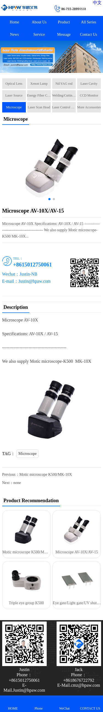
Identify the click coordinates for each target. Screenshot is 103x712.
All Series (88, 22)
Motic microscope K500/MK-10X (46, 474)
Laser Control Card (64, 107)
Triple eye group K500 (26, 603)
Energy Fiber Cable (39, 95)
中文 (97, 2)
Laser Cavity (89, 84)
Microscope (14, 107)
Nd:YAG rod (64, 84)
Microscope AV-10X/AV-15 (76, 552)
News (14, 34)
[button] (51, 68)
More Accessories (89, 107)
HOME (13, 703)
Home (14, 22)
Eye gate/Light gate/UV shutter (77, 603)
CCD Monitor (89, 95)
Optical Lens (14, 84)
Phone (39, 703)
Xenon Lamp (39, 84)
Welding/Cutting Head (64, 95)
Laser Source (14, 95)
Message (64, 34)
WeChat (64, 703)
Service (39, 34)
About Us (39, 22)
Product (64, 22)
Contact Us (88, 34)
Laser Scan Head (39, 107)
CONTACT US (90, 703)
